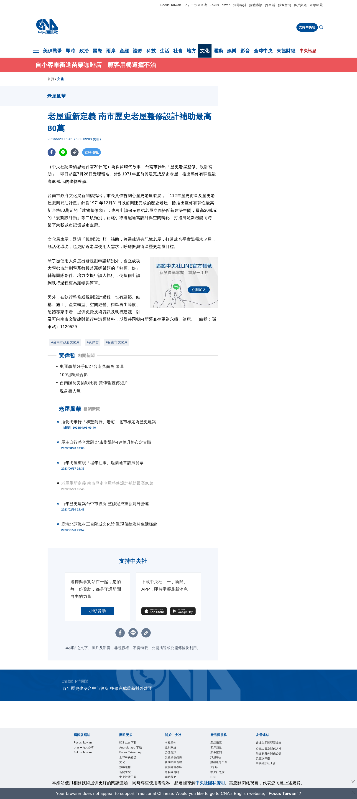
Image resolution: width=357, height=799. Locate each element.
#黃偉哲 (93, 342)
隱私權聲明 (172, 757)
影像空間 (284, 5)
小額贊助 (97, 594)
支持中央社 (307, 27)
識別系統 (171, 731)
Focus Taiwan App (132, 736)
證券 (137, 50)
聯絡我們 (171, 762)
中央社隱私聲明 (210, 783)
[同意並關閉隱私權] (353, 782)
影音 (245, 50)
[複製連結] (75, 152)
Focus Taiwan (170, 5)
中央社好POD (128, 767)
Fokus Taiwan (220, 5)
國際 (97, 50)
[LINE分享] (63, 152)
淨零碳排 (240, 5)
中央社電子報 (128, 762)
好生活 (270, 5)
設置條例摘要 (174, 741)
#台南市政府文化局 (65, 342)
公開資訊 (171, 736)
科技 (151, 50)
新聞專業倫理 (174, 747)
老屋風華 (70, 392)
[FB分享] (52, 152)
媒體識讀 (256, 5)
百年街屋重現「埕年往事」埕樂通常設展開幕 (102, 446)
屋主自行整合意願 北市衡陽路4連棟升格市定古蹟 (106, 426)
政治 (84, 50)
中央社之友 (218, 757)
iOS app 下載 (128, 726)
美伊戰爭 (52, 50)
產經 (124, 50)
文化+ (123, 747)
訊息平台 (216, 741)
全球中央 (263, 50)
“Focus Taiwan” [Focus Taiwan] (282, 793)
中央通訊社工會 (267, 753)
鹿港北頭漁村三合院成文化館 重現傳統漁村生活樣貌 (109, 508)
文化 (204, 50)
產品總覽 (216, 726)
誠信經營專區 (174, 752)
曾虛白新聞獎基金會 (268, 729)
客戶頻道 (300, 5)
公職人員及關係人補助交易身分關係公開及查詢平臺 (268, 743)
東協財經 (286, 50)
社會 (178, 50)
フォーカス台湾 (195, 5)
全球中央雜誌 (128, 741)
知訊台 (215, 752)
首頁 (51, 79)
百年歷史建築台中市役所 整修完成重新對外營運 (105, 487)
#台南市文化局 (117, 342)
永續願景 (316, 5)
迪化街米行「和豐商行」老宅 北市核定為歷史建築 (108, 405)
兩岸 (110, 50)
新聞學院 (125, 757)
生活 (164, 50)
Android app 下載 (131, 731)
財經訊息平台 (219, 747)
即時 (70, 50)
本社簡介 (171, 726)
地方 (191, 50)
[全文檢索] (321, 27)
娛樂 (231, 50)
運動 (218, 50)
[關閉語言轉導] (353, 793)
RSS (213, 762)
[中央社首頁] (47, 26)
